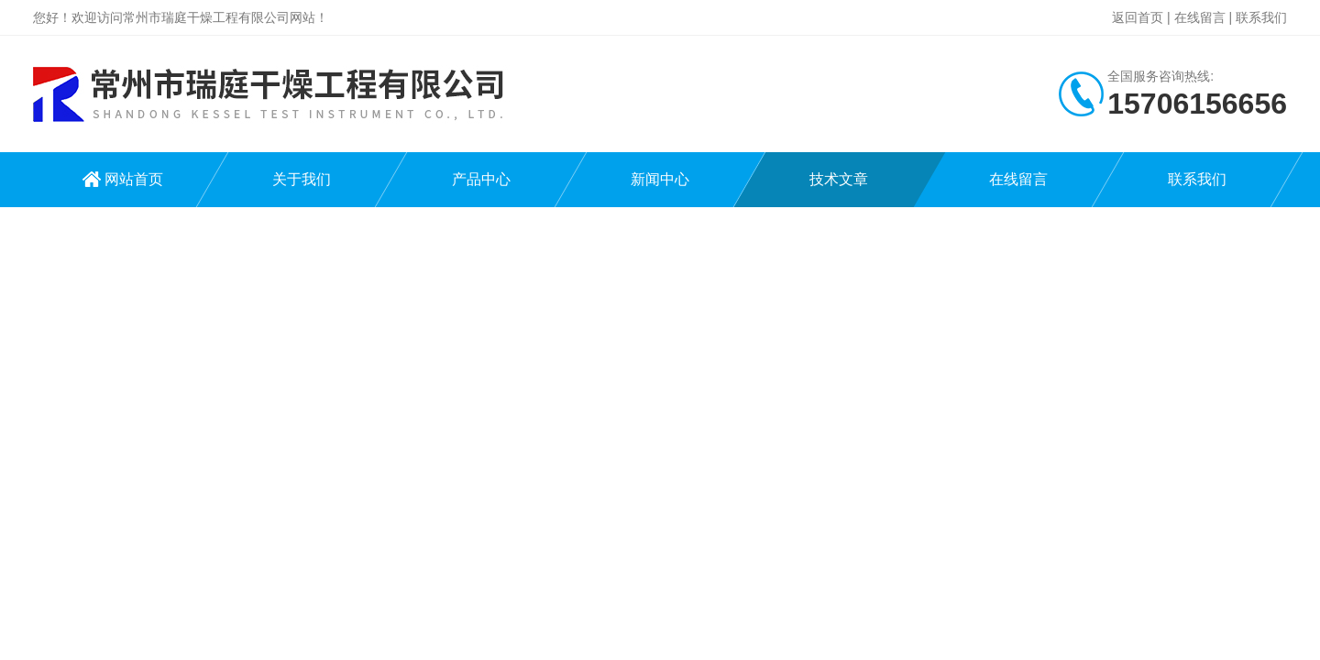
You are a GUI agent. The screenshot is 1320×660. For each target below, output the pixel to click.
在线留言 (1200, 17)
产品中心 (481, 179)
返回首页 (1137, 17)
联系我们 (1261, 17)
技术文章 (838, 179)
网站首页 (133, 179)
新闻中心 (660, 179)
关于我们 (301, 179)
